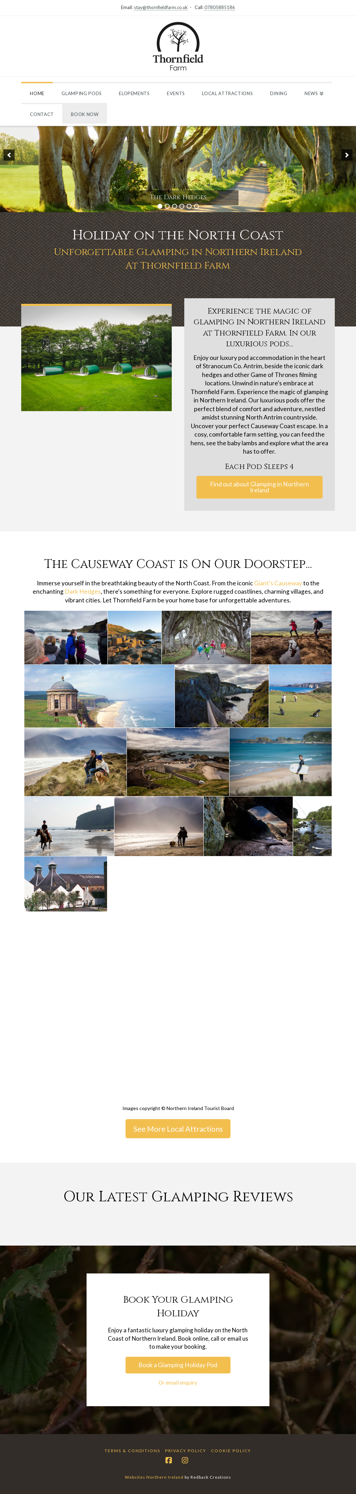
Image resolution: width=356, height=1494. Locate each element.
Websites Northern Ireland (154, 1477)
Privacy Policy (185, 1450)
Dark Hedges (83, 591)
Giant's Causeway (278, 583)
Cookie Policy (231, 1450)
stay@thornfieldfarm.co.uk (161, 7)
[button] (9, 155)
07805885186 (219, 7)
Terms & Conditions (132, 1450)
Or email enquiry (178, 1382)
